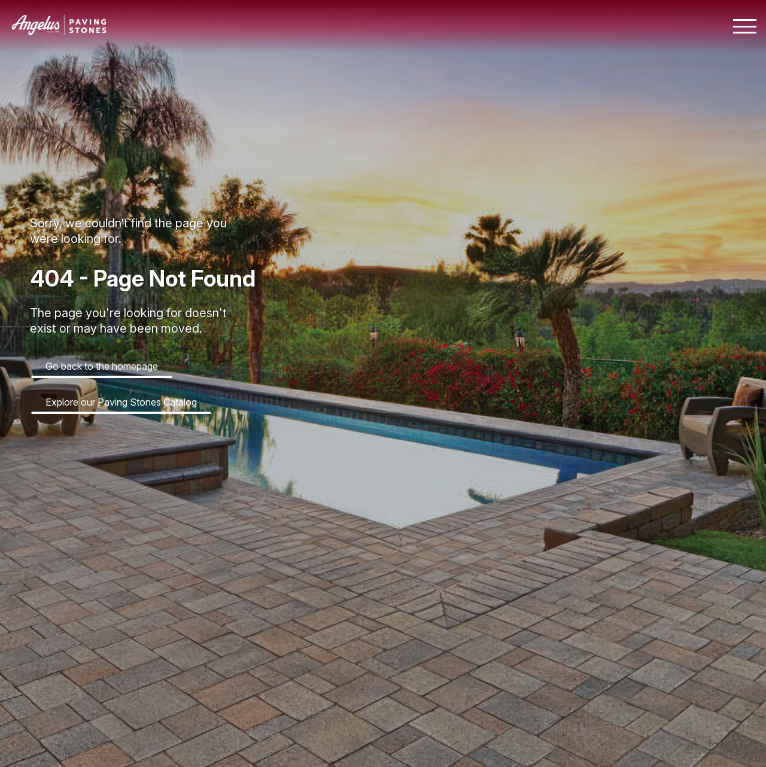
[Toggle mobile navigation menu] (744, 26)
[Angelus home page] (59, 32)
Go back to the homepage (101, 366)
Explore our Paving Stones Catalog (121, 402)
